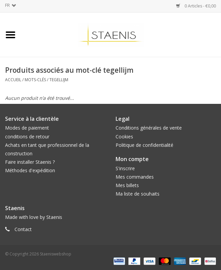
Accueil (13, 80)
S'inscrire (125, 168)
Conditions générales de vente (149, 128)
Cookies (124, 136)
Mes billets (127, 185)
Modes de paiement (27, 128)
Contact (23, 229)
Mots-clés (35, 80)
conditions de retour (27, 136)
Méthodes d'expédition (30, 170)
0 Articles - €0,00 (196, 6)
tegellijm (58, 80)
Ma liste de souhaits (137, 193)
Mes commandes (135, 177)
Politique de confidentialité (144, 145)
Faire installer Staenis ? (30, 162)
